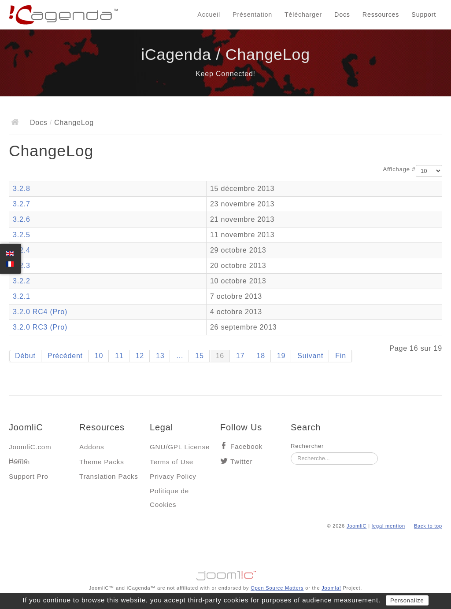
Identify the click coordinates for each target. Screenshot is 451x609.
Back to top (428, 525)
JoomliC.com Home (30, 449)
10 (99, 356)
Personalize (407, 600)
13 (160, 356)
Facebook (246, 446)
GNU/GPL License (180, 447)
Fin (340, 356)
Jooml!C (225, 573)
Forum (19, 462)
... (179, 356)
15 (199, 356)
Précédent (65, 356)
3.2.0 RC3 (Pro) (40, 327)
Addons (91, 447)
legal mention (388, 525)
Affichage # (399, 169)
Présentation (252, 14)
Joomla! (331, 588)
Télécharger (303, 14)
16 (220, 356)
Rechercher (307, 446)
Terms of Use (171, 462)
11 (119, 356)
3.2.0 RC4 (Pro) (40, 312)
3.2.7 (21, 204)
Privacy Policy (173, 476)
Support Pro (28, 476)
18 (260, 356)
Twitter (241, 461)
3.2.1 (21, 296)
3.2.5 (21, 234)
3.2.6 (21, 219)
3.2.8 (21, 188)
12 (140, 356)
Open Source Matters (277, 588)
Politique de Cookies (169, 493)
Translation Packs (108, 476)
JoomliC (357, 525)
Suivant (310, 356)
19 (281, 356)
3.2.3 (21, 265)
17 (240, 356)
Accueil (208, 14)
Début (25, 356)
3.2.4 (21, 250)
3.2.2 (21, 281)
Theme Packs (101, 462)
